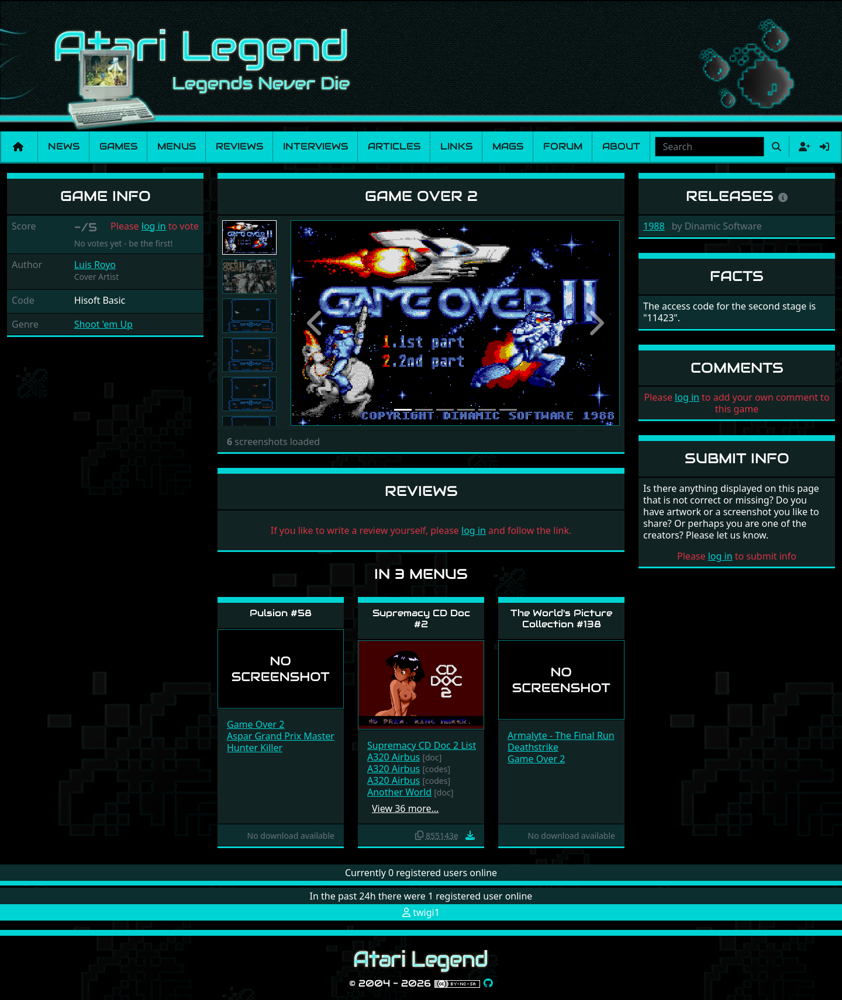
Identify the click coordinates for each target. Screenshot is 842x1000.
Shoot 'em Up (103, 324)
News (64, 146)
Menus (176, 146)
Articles (394, 146)
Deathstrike (533, 747)
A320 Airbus (393, 757)
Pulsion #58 (281, 613)
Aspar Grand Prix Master (280, 736)
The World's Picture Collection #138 (561, 618)
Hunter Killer (254, 747)
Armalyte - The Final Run (561, 735)
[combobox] (709, 147)
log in (154, 226)
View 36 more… (405, 808)
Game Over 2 (255, 724)
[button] (315, 323)
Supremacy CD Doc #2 (421, 618)
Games (118, 146)
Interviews (315, 146)
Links (456, 146)
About (621, 146)
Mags (507, 146)
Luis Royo (95, 264)
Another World (399, 792)
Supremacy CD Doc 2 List (421, 745)
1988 (654, 226)
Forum (562, 146)
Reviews (239, 146)
